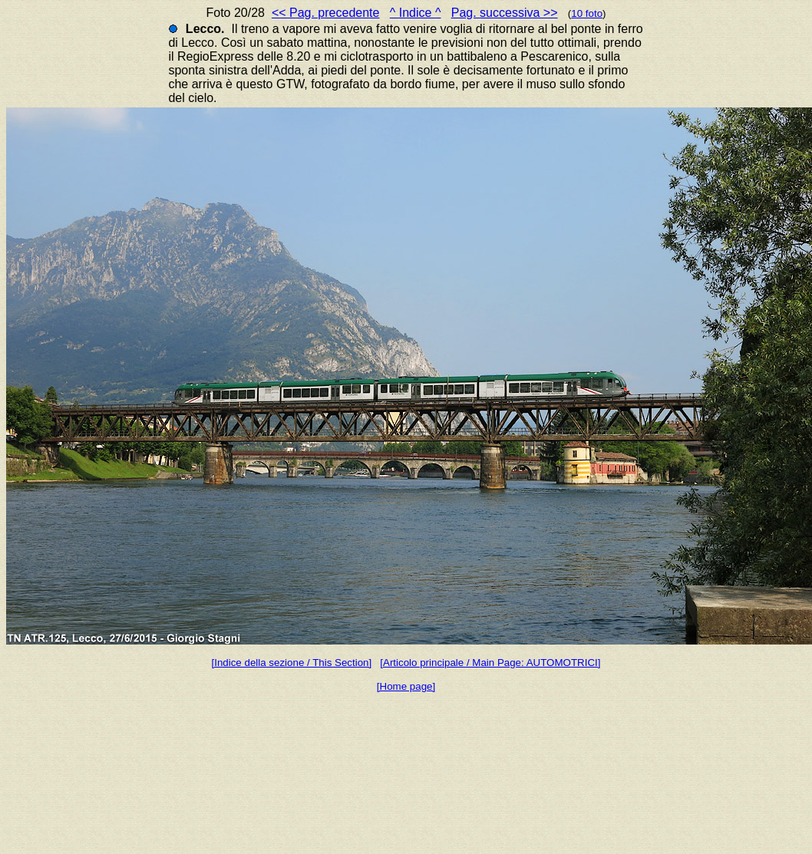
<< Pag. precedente (326, 12)
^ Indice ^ (415, 12)
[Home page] (406, 686)
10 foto (586, 13)
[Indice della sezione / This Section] (292, 662)
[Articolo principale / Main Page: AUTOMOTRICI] (490, 662)
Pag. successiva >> (504, 12)
